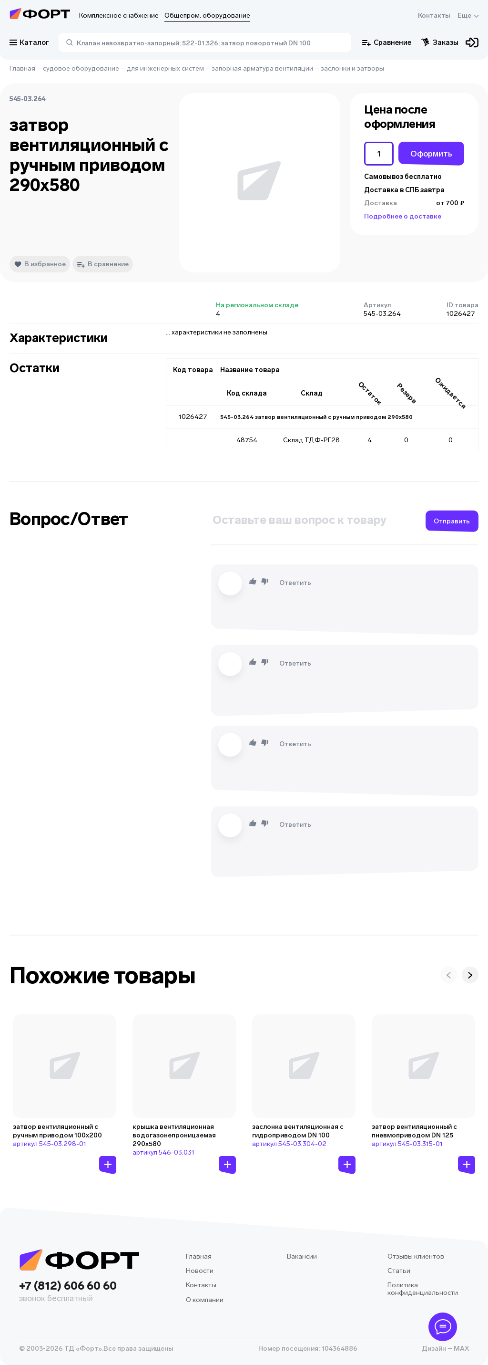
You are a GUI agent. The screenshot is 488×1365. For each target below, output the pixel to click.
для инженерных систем (165, 68)
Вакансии (302, 1256)
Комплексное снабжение (119, 15)
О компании (205, 1299)
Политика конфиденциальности (422, 1289)
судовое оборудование (81, 68)
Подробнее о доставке (402, 216)
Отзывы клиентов (415, 1256)
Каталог (29, 42)
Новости (200, 1270)
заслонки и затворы (352, 68)
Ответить (295, 583)
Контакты (434, 15)
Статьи (398, 1270)
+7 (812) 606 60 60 (79, 1292)
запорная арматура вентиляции (262, 68)
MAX (460, 1348)
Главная (22, 68)
